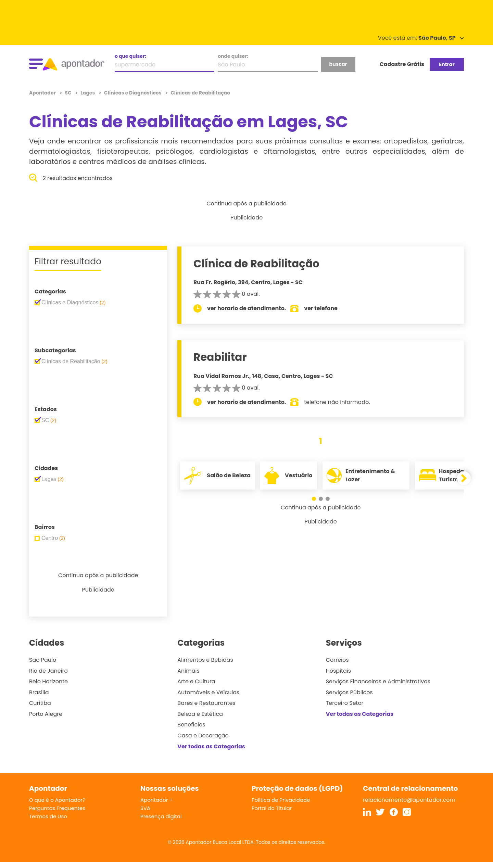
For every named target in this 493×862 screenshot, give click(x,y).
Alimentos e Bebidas (205, 660)
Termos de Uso (48, 816)
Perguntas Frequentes (57, 808)
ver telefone (322, 308)
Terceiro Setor (345, 703)
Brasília (39, 692)
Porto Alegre (45, 714)
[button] (314, 499)
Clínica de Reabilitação (258, 263)
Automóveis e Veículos (208, 692)
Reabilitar (221, 357)
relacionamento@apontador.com (409, 800)
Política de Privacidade (281, 799)
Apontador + (156, 799)
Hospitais (338, 671)
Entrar (446, 64)
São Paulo (42, 660)
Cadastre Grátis (402, 64)
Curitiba (40, 703)
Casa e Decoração (203, 735)
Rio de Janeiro (48, 671)
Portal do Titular (272, 808)
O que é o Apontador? (57, 799)
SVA (145, 808)
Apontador (43, 92)
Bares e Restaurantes (206, 703)
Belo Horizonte (48, 681)
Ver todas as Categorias (211, 746)
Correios (337, 660)
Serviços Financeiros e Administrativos (378, 681)
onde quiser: (233, 56)
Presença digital (161, 816)
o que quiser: (130, 56)
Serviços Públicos (349, 692)
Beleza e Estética (200, 714)
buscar (338, 64)
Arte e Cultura (196, 681)
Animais (188, 671)
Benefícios (191, 724)
